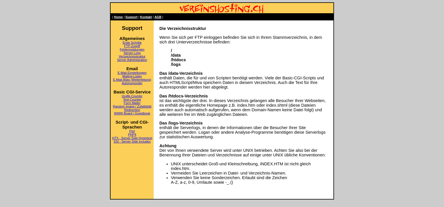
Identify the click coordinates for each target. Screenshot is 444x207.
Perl (132, 131)
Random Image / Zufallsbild (132, 106)
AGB (158, 17)
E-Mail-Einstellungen (132, 72)
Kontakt (146, 17)
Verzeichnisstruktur (132, 56)
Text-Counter (132, 99)
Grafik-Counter (132, 96)
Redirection (132, 110)
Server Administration (132, 60)
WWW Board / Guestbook (132, 113)
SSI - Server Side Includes (131, 141)
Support (132, 17)
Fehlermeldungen (132, 49)
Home (118, 17)
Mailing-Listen (132, 76)
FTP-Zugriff (132, 46)
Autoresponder (132, 83)
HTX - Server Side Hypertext (132, 138)
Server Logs (131, 53)
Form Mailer (132, 103)
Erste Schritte (132, 42)
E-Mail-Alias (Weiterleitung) (132, 79)
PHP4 (132, 134)
